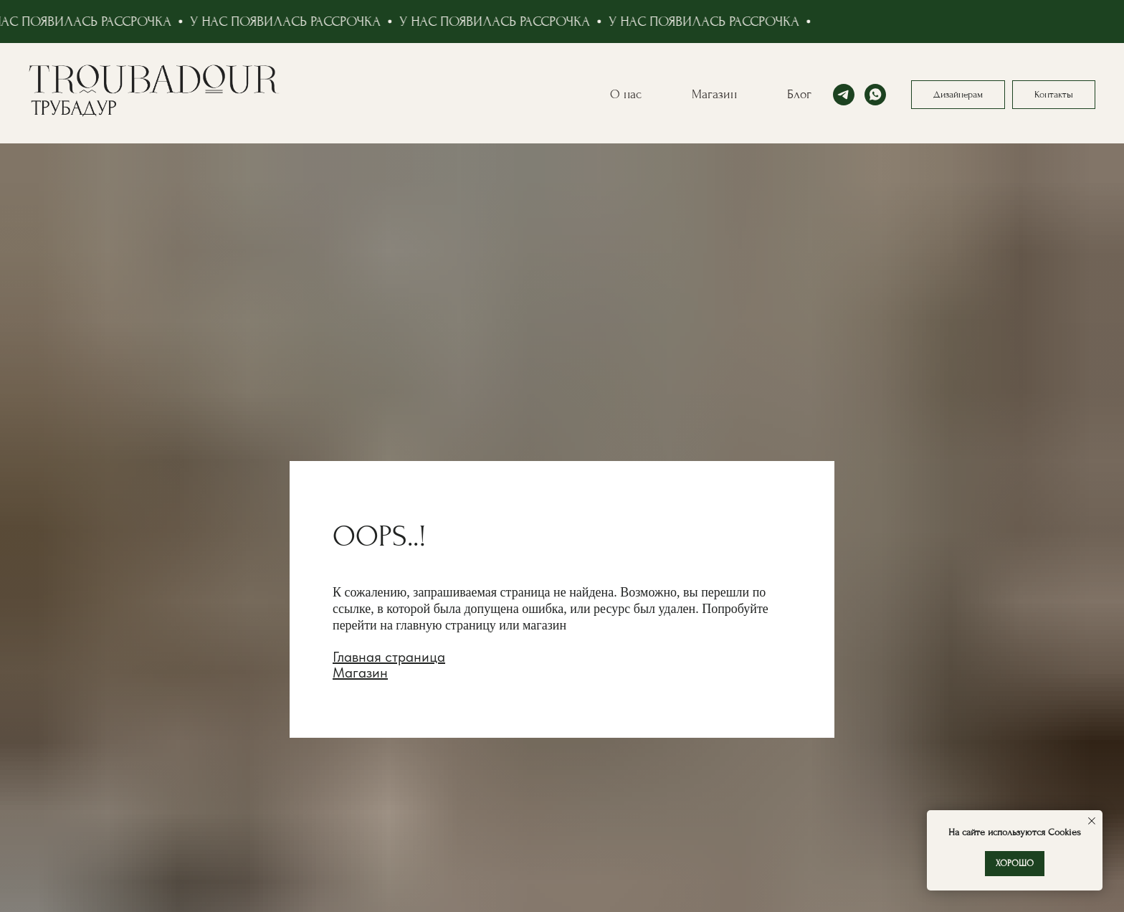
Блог (799, 94)
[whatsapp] (875, 94)
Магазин (714, 94)
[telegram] (843, 94)
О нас (626, 94)
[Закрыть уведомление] (1092, 821)
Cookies (1063, 832)
